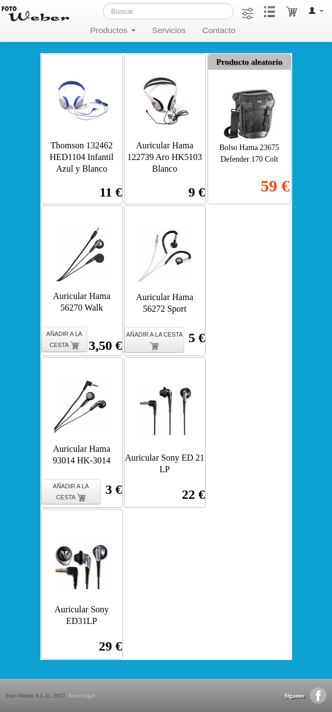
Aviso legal (81, 695)
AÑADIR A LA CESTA (64, 340)
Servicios (169, 30)
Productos (113, 30)
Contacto (219, 30)
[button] (316, 11)
